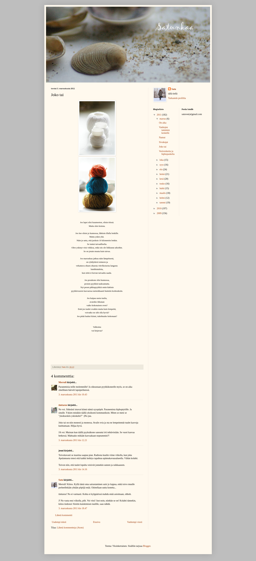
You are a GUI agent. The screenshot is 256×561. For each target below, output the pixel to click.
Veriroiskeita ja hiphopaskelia (166, 152)
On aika (162, 123)
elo (161, 169)
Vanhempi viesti (134, 522)
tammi (163, 202)
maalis (163, 193)
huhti (162, 188)
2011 (159, 114)
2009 (159, 213)
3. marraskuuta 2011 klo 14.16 (73, 469)
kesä (162, 179)
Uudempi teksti (59, 522)
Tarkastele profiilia (177, 98)
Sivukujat (163, 142)
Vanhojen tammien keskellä (164, 130)
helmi (162, 198)
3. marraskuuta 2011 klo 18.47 (73, 508)
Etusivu (96, 522)
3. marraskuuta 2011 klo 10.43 (73, 394)
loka (162, 160)
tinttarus (63, 405)
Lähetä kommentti (63, 515)
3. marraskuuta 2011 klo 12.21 (73, 440)
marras (163, 118)
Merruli (62, 382)
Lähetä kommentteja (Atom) (70, 527)
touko (162, 183)
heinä (162, 174)
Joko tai (162, 146)
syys (162, 165)
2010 (159, 208)
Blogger (146, 546)
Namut (162, 137)
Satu (61, 480)
